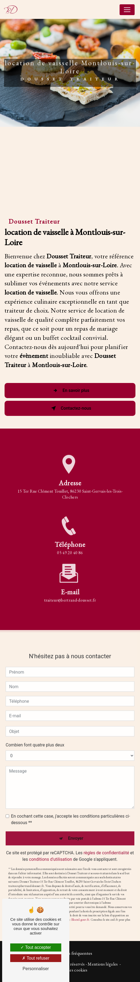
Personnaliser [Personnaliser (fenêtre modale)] (36, 968)
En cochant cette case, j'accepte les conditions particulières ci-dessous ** (70, 812)
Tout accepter (35, 947)
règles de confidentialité (106, 845)
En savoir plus (70, 390)
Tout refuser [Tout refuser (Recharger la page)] (35, 958)
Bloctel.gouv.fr (80, 913)
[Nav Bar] (127, 9)
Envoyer (75, 831)
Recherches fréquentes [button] (70, 953)
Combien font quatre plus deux (35, 738)
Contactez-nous (70, 408)
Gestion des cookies (69, 970)
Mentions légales (103, 964)
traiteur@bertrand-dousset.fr (70, 593)
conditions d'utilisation (50, 852)
